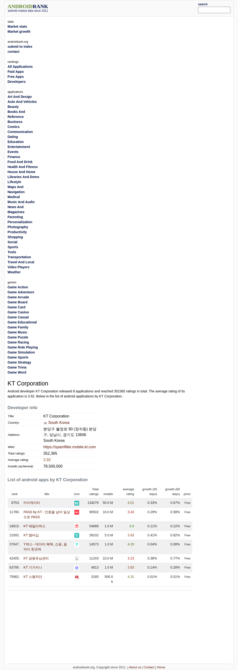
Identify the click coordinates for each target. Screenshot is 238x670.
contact (14, 51)
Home (161, 667)
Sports (13, 247)
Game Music (17, 332)
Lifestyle (14, 182)
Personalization (20, 222)
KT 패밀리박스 (34, 526)
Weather (14, 272)
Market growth (19, 31)
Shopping (15, 237)
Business (15, 122)
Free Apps (16, 77)
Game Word (17, 372)
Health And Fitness (23, 167)
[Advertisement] (128, 7)
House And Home (21, 172)
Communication (20, 132)
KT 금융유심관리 (36, 558)
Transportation (19, 257)
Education (16, 142)
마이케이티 (31, 503)
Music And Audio (21, 202)
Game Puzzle (18, 337)
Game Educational (22, 322)
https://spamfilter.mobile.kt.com (69, 447)
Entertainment (19, 147)
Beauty (13, 107)
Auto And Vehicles (22, 102)
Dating (13, 137)
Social (12, 242)
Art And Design (20, 97)
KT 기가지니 (32, 567)
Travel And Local (21, 262)
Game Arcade (18, 297)
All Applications (20, 67)
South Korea (59, 423)
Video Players (19, 267)
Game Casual (18, 317)
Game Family (18, 327)
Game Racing (18, 342)
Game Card (17, 307)
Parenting (15, 217)
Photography (18, 227)
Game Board (18, 302)
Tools (12, 252)
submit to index (20, 46)
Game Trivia (17, 367)
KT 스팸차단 (32, 577)
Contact (149, 667)
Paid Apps (16, 72)
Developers (17, 82)
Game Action (18, 287)
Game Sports (18, 357)
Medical (14, 197)
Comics (14, 127)
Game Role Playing (23, 347)
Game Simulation (21, 352)
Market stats (17, 26)
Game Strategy (19, 362)
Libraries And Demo (23, 177)
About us (135, 667)
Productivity (17, 232)
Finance (14, 157)
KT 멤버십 (31, 535)
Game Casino (18, 312)
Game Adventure (21, 292)
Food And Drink (20, 162)
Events (13, 152)
